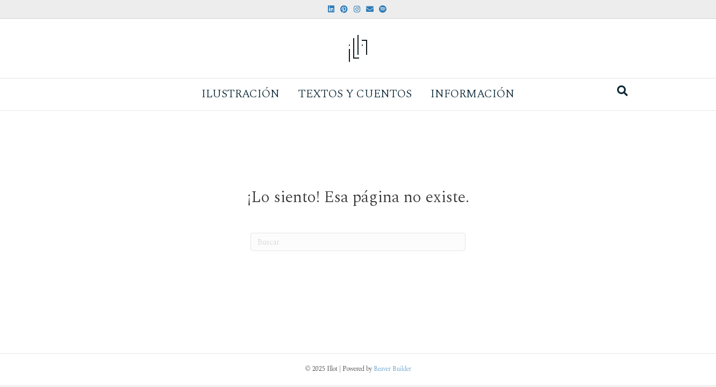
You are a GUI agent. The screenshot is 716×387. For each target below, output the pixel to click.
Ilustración (241, 94)
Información (472, 94)
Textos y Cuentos (355, 94)
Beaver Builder (392, 369)
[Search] (622, 91)
